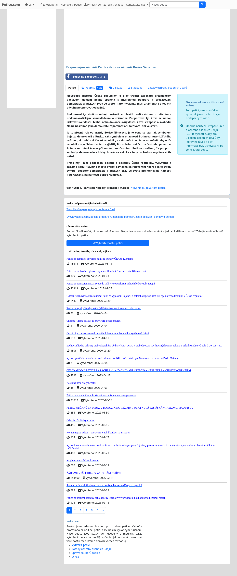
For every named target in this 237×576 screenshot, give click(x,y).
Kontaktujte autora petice (148, 188)
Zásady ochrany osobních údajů (167, 87)
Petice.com (11, 4)
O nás (75, 557)
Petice (72, 87)
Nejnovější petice (71, 4)
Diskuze (115, 87)
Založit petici (48, 4)
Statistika (135, 87)
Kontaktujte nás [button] (136, 4)
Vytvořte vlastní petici (108, 243)
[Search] (174, 4)
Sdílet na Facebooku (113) (86, 77)
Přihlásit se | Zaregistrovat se (103, 4)
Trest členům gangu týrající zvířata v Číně (90, 209)
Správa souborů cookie (86, 553)
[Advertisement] (147, 38)
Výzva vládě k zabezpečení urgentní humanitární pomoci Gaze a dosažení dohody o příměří (120, 216)
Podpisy (92, 88)
